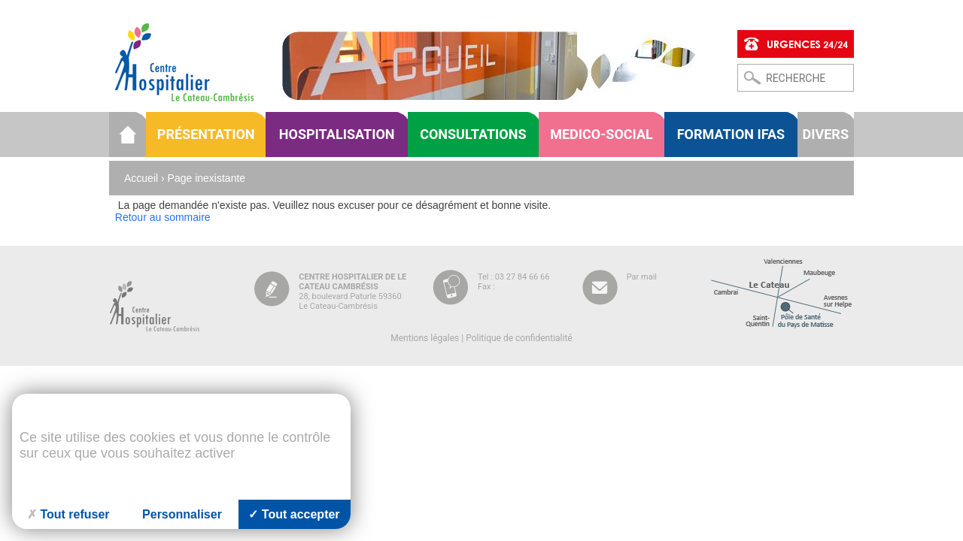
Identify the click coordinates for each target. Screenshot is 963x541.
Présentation (206, 134)
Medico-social (601, 134)
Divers (826, 134)
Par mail (642, 277)
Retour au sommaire (163, 217)
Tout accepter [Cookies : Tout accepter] (293, 514)
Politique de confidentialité (519, 338)
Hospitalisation (337, 134)
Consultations (473, 134)
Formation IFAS (731, 134)
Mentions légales (424, 338)
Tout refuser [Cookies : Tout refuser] (68, 514)
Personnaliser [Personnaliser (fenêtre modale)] (182, 514)
